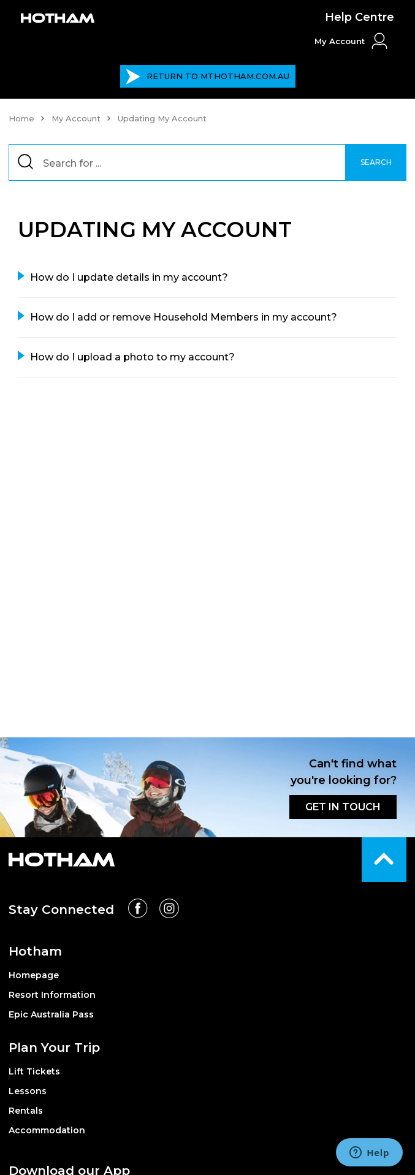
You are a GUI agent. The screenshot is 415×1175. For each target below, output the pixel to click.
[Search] (208, 162)
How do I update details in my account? (129, 277)
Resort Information (52, 994)
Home (21, 118)
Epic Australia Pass (51, 1014)
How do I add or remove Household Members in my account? (183, 317)
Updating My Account (162, 118)
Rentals (26, 1110)
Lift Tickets (34, 1071)
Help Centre (359, 17)
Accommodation (47, 1130)
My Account (76, 118)
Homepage (34, 975)
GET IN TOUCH (343, 807)
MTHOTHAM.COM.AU (207, 77)
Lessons (28, 1091)
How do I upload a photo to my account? (132, 357)
